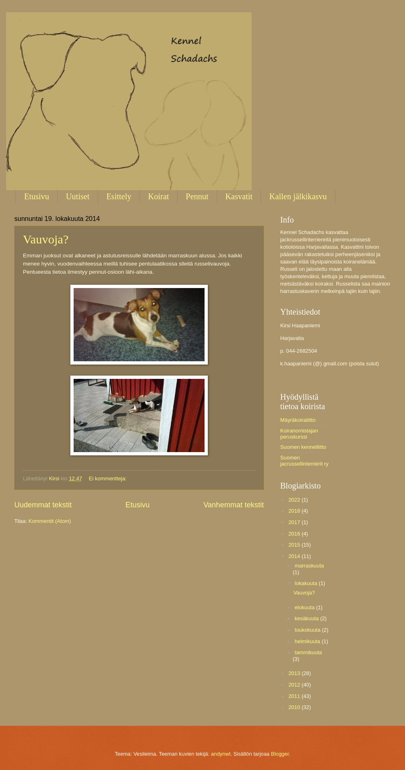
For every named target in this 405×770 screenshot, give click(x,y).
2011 (295, 696)
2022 (295, 500)
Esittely (118, 196)
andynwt (221, 754)
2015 (295, 545)
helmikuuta (308, 641)
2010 (295, 707)
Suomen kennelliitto (303, 447)
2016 (295, 534)
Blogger (280, 754)
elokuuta (305, 607)
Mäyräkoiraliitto (298, 420)
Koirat (158, 196)
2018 (295, 511)
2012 (295, 685)
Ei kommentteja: (108, 478)
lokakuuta (307, 583)
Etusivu (36, 196)
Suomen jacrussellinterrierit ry (304, 461)
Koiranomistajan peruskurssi (299, 434)
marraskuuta (309, 566)
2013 (295, 673)
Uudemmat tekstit (43, 505)
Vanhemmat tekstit (233, 505)
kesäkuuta (307, 618)
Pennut (197, 196)
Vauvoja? (46, 239)
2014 (295, 556)
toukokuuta (308, 630)
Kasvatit (239, 196)
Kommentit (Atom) (50, 521)
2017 (295, 522)
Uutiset (78, 196)
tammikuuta (308, 652)
